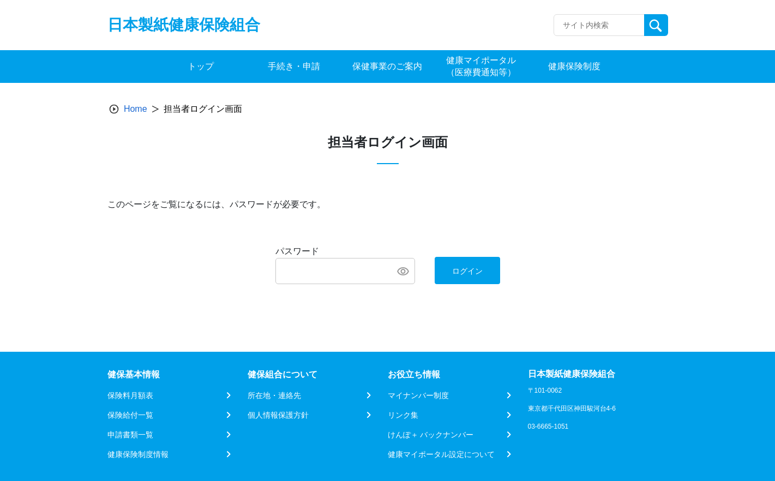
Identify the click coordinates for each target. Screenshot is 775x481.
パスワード (297, 251)
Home (135, 108)
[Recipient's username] (599, 25)
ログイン (467, 271)
